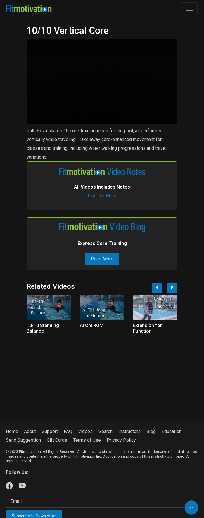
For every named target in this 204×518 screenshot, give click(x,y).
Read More (102, 259)
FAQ (68, 431)
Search (105, 431)
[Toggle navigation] (189, 8)
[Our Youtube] (22, 486)
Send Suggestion (23, 440)
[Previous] (157, 288)
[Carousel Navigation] (162, 288)
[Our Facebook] (9, 486)
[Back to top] (191, 507)
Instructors (129, 431)
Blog (151, 431)
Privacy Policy (121, 440)
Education (171, 431)
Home (12, 431)
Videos (85, 431)
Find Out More (102, 196)
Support (50, 431)
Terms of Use (87, 440)
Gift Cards (57, 440)
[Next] (172, 288)
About (30, 431)
